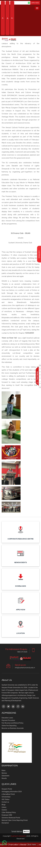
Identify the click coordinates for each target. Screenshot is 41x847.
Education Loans (7, 718)
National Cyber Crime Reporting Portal (15, 820)
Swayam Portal (7, 789)
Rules (3, 770)
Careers (4, 810)
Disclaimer (5, 823)
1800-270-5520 (22, 652)
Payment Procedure (8, 720)
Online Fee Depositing (9, 725)
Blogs (3, 804)
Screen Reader (22, 2)
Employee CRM (7, 815)
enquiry (39, 254)
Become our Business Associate (13, 728)
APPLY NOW (35, 3)
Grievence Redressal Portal (11, 818)
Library (4, 807)
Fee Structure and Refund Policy (12, 723)
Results (4, 778)
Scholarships (6, 797)
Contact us (5, 802)
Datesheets (5, 776)
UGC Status (5, 799)
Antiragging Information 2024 (12, 791)
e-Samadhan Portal (8, 794)
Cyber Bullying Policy (9, 812)
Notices (4, 773)
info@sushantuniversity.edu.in (25, 667)
